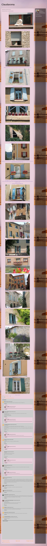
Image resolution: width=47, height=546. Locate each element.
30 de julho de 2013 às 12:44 (8, 477)
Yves (4, 465)
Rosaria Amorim (6, 494)
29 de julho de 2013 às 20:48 (9, 401)
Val (4, 477)
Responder (5, 403)
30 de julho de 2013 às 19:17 (9, 490)
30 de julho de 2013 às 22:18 (17, 500)
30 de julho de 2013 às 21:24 (11, 494)
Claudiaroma (8, 4)
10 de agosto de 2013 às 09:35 (11, 512)
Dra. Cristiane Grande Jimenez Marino (8, 500)
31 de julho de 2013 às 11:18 (10, 507)
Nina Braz (5, 439)
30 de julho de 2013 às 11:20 (9, 465)
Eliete (5, 490)
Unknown (5, 507)
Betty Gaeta (5, 451)
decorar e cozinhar (6, 411)
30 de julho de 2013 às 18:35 (10, 485)
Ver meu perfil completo (38, 14)
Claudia (7, 406)
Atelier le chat (6, 512)
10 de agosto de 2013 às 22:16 (13, 516)
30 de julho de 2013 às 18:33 (12, 434)
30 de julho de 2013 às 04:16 (13, 424)
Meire (5, 401)
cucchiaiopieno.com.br (7, 424)
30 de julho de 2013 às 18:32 (12, 406)
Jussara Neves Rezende (7, 516)
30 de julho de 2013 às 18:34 (12, 472)
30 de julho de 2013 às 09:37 (10, 451)
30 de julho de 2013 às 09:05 (10, 439)
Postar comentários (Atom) (7, 542)
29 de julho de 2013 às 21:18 (12, 411)
